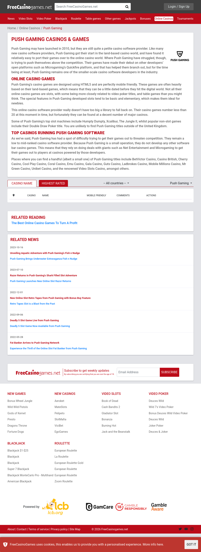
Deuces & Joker (158, 450)
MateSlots (61, 425)
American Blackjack (19, 499)
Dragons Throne (17, 444)
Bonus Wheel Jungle (19, 419)
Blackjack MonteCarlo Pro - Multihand (30, 493)
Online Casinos (164, 18)
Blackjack (61, 18)
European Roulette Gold (69, 481)
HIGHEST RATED (53, 183)
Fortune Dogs (15, 450)
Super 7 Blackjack (18, 487)
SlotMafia (60, 437)
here (160, 544)
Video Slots (26, 18)
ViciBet (59, 444)
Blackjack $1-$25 (17, 469)
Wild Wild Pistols (17, 425)
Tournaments (185, 18)
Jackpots (130, 18)
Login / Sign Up (178, 6)
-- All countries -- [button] (115, 183)
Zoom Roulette (64, 499)
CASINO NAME (22, 183)
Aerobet (59, 419)
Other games (113, 18)
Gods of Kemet (16, 431)
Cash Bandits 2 (111, 425)
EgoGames (61, 450)
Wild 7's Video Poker (161, 425)
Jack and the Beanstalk (116, 450)
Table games (93, 18)
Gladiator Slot (110, 431)
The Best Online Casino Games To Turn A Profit (44, 223)
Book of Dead (110, 419)
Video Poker (44, 18)
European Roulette (66, 469)
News (11, 18)
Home (11, 28)
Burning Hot (109, 444)
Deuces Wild (156, 419)
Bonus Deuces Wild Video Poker (168, 431)
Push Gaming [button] (179, 183)
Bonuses (145, 18)
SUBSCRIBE (169, 390)
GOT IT (191, 544)
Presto (11, 437)
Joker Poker (156, 444)
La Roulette (61, 475)
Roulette (76, 18)
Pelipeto (60, 431)
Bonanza (107, 437)
